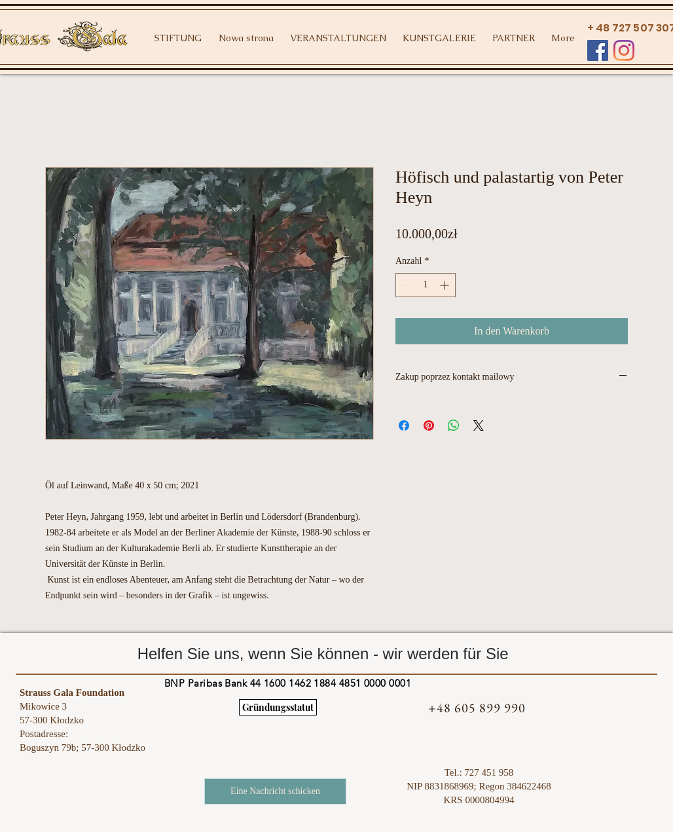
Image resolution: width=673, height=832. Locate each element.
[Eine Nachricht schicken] (275, 791)
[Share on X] (478, 425)
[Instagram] (623, 50)
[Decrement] (405, 285)
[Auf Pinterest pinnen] (429, 425)
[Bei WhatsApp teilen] (454, 425)
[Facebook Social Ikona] (597, 50)
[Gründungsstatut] (278, 707)
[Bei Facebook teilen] (404, 425)
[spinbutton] (425, 285)
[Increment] (445, 285)
